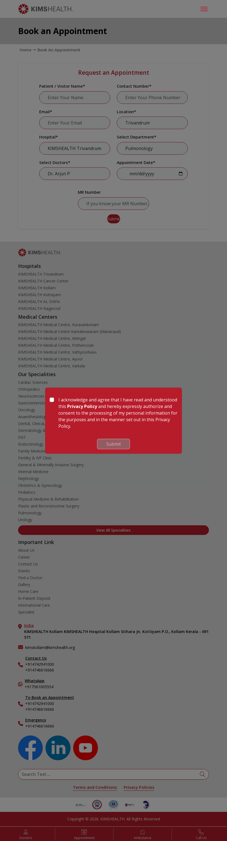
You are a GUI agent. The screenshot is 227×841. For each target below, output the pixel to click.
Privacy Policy (82, 406)
